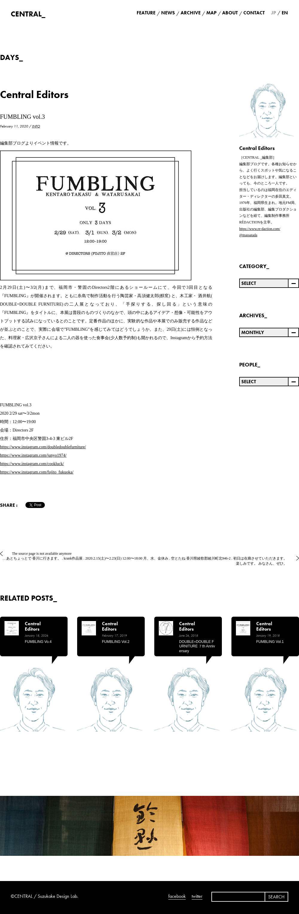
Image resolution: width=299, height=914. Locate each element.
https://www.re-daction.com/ (259, 229)
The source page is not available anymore (41, 553)
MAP (211, 13)
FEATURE (146, 13)
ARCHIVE (191, 13)
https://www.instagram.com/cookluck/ (32, 463)
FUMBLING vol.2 (115, 642)
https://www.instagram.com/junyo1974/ (33, 455)
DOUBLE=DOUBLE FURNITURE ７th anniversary (197, 646)
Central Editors (34, 94)
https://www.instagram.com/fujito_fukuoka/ (37, 472)
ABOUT (230, 13)
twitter (197, 896)
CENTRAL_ (28, 14)
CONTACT (254, 13)
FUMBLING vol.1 (270, 642)
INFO (36, 126)
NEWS (168, 13)
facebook (177, 896)
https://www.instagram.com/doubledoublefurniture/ (43, 447)
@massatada (248, 235)
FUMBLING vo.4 (38, 642)
